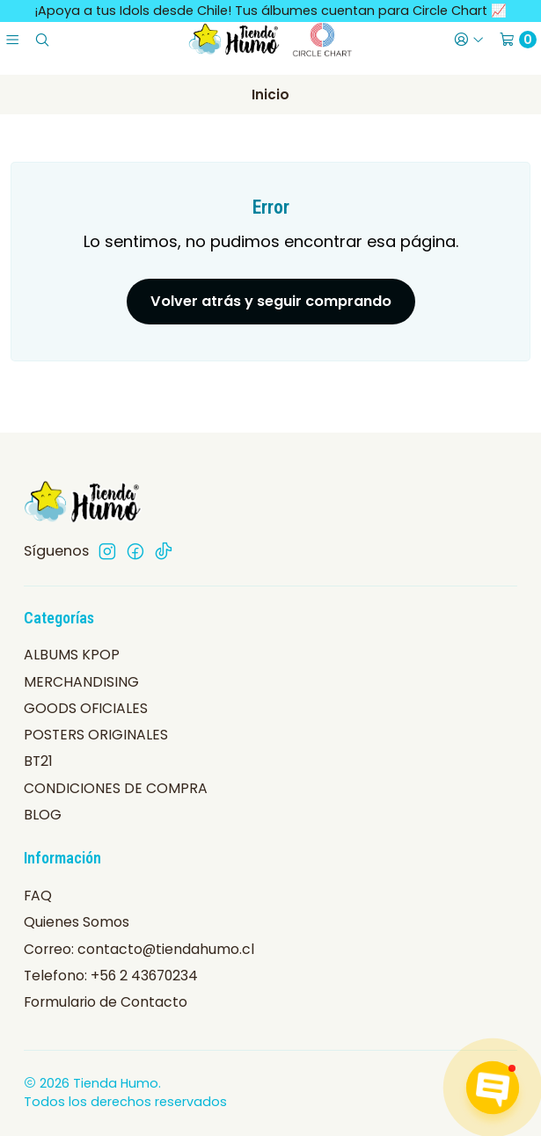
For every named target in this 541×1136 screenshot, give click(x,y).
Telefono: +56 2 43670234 (111, 975)
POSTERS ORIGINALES (96, 735)
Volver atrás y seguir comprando (270, 301)
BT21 (38, 761)
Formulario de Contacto (105, 1002)
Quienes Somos (76, 922)
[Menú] (12, 39)
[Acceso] (468, 39)
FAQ (38, 895)
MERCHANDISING (81, 682)
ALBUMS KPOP (72, 654)
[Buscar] (42, 39)
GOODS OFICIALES (86, 708)
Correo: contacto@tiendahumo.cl (139, 949)
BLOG (43, 815)
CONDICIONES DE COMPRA (116, 788)
